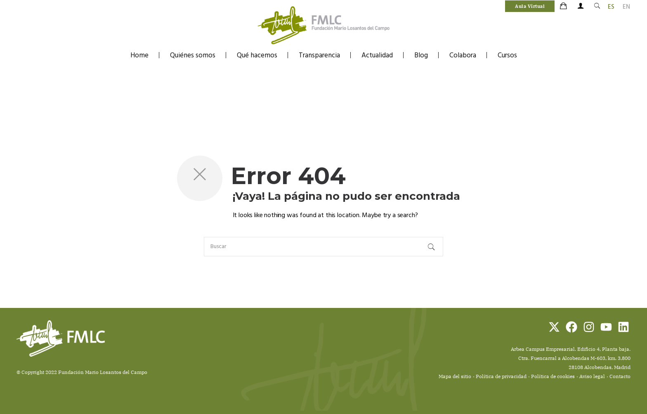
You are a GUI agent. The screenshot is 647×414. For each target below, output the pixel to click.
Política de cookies (553, 376)
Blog (421, 55)
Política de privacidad (501, 376)
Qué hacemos (257, 55)
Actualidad (377, 55)
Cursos (507, 55)
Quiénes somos (192, 55)
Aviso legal (592, 376)
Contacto (619, 376)
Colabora (462, 55)
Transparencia (319, 55)
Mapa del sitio (455, 376)
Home (139, 55)
